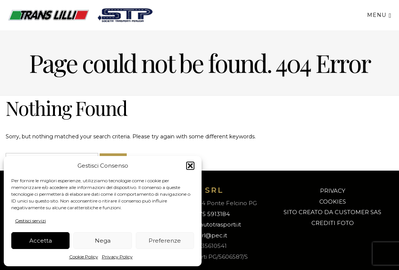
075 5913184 (212, 214)
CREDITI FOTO (332, 222)
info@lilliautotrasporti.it (208, 224)
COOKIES (332, 201)
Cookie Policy (83, 257)
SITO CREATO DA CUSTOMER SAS (332, 212)
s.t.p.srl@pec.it (207, 235)
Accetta (40, 240)
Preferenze (165, 240)
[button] (190, 166)
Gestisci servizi (30, 221)
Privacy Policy (117, 257)
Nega (103, 240)
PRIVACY (332, 190)
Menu (379, 14)
